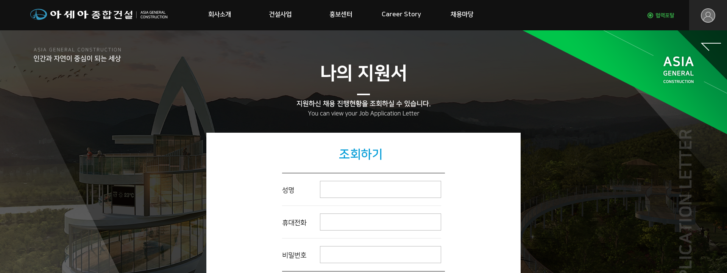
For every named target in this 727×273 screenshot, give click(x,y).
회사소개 (219, 14)
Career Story (401, 14)
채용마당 (462, 14)
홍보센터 (340, 14)
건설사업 (280, 14)
